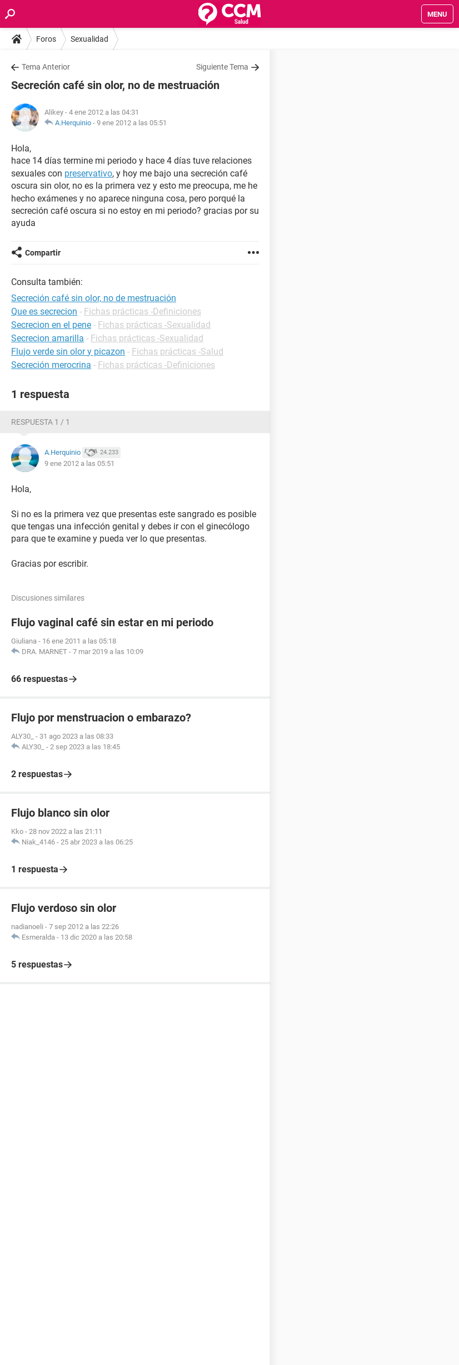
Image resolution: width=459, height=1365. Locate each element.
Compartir (43, 252)
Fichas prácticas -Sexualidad (154, 325)
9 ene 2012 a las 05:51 (132, 123)
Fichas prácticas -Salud (177, 351)
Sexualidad (89, 39)
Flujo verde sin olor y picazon (68, 351)
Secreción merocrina (51, 365)
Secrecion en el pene (51, 325)
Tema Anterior (46, 66)
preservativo (88, 173)
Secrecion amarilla (47, 338)
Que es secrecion (44, 311)
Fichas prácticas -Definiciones (142, 311)
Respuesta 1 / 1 (40, 422)
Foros (46, 39)
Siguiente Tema (222, 66)
